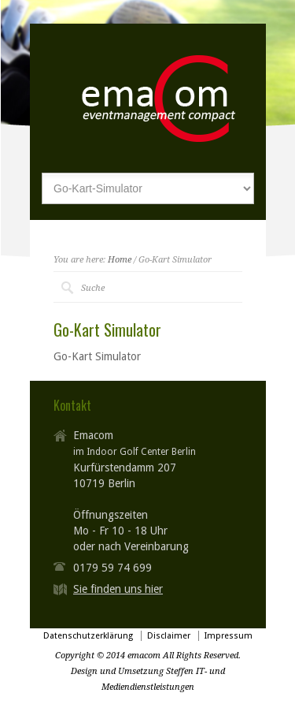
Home (119, 260)
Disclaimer (168, 636)
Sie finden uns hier (118, 589)
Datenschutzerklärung (88, 636)
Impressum (229, 636)
